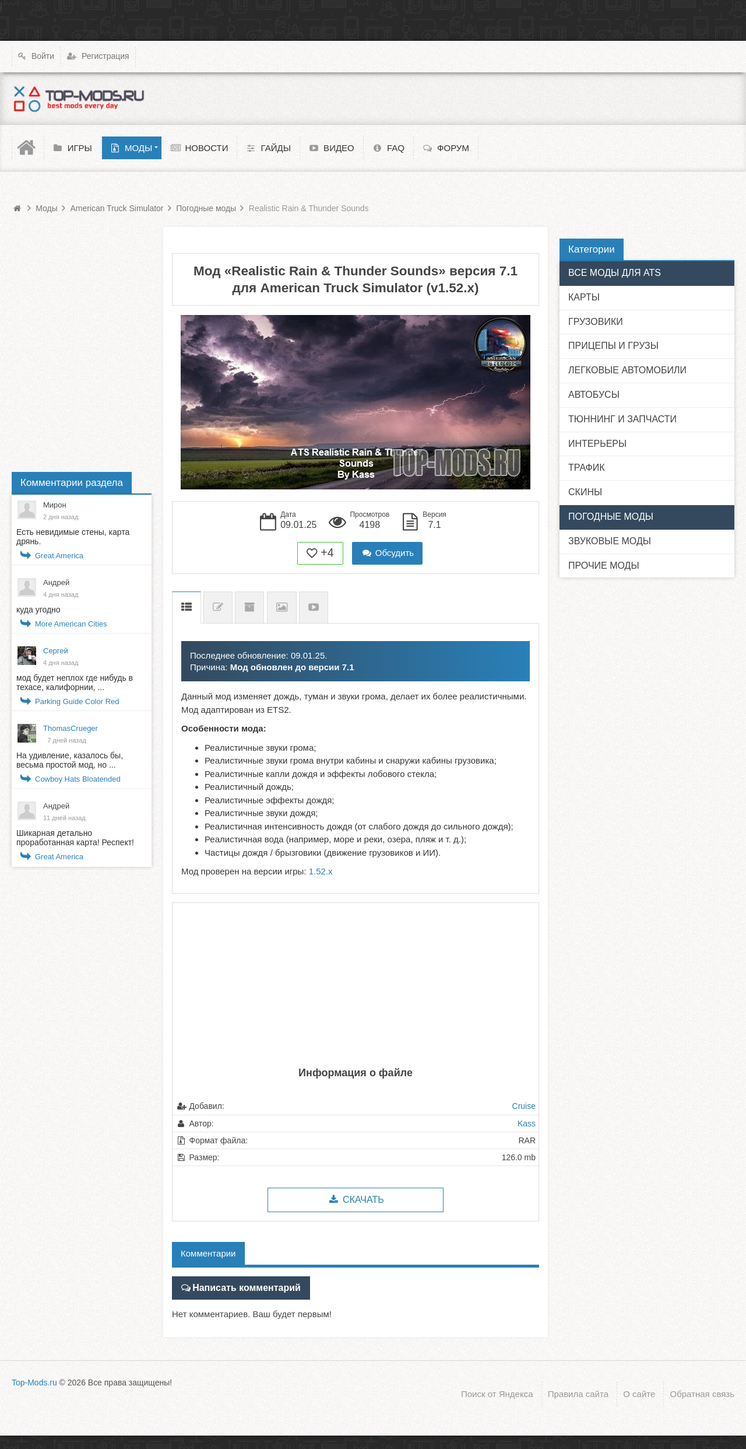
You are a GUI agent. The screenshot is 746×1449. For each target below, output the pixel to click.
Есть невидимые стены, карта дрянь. (72, 536)
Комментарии (208, 1253)
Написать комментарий (242, 1287)
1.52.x (321, 871)
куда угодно (38, 609)
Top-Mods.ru (34, 1380)
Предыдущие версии (249, 608)
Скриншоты (282, 608)
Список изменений (218, 608)
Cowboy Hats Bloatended (78, 779)
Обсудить (387, 553)
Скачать (355, 1200)
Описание (186, 608)
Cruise (524, 1106)
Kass (527, 1123)
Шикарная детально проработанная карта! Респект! (75, 837)
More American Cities (71, 624)
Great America (59, 555)
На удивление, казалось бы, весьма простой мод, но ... (69, 760)
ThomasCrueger (70, 728)
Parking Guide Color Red (77, 701)
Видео (313, 608)
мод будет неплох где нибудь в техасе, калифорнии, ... (74, 682)
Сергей (55, 650)
